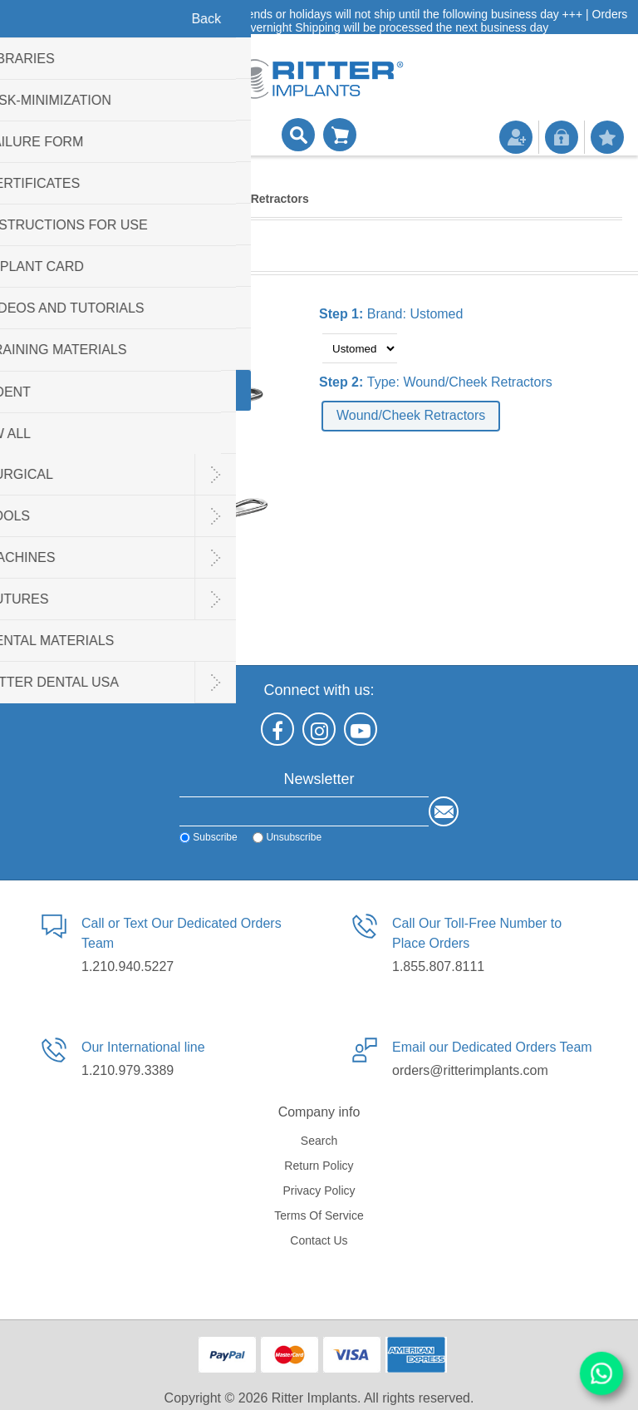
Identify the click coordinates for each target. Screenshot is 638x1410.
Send (444, 811)
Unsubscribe (293, 837)
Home (32, 198)
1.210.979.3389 (127, 1070)
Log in (561, 137)
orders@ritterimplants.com (470, 1070)
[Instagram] (319, 729)
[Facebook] (277, 729)
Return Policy (318, 1165)
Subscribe (215, 837)
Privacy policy (318, 1190)
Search (319, 1140)
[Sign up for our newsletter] (304, 811)
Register (515, 137)
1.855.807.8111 (438, 966)
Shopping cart (339, 134)
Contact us (318, 1240)
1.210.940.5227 (127, 966)
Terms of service (318, 1215)
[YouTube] (360, 729)
